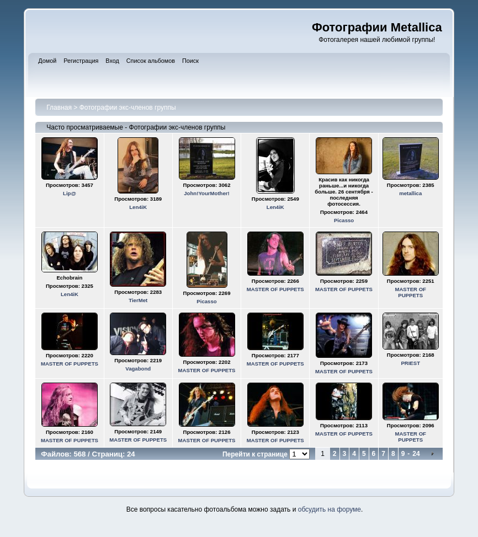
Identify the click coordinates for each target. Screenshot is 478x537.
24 (415, 454)
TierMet (138, 300)
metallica (410, 193)
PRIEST (410, 363)
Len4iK (138, 207)
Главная (59, 107)
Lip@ (69, 193)
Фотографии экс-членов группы (127, 107)
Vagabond (138, 369)
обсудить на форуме (329, 509)
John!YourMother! (206, 193)
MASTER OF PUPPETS (275, 289)
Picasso (344, 220)
